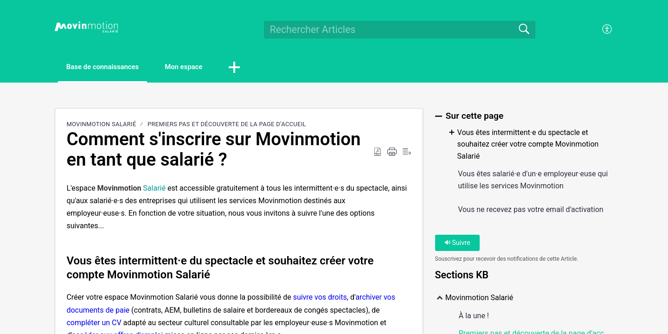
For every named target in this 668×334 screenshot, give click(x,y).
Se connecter (568, 29)
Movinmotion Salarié (101, 125)
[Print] (392, 153)
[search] (399, 30)
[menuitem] (602, 30)
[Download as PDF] (377, 153)
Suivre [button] (457, 244)
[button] (257, 68)
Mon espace (202, 67)
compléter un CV (93, 323)
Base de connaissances (110, 67)
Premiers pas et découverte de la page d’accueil (227, 125)
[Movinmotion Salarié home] (86, 26)
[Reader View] (406, 153)
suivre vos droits (320, 298)
